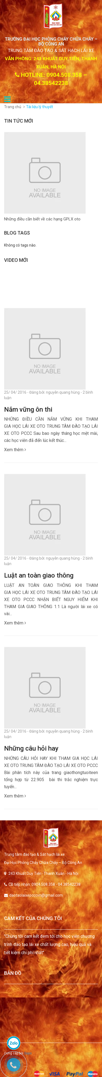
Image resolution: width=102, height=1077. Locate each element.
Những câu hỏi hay (31, 748)
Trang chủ (12, 107)
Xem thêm (15, 449)
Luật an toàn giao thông (38, 575)
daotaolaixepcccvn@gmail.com (36, 895)
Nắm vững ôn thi (28, 409)
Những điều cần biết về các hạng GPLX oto (42, 219)
